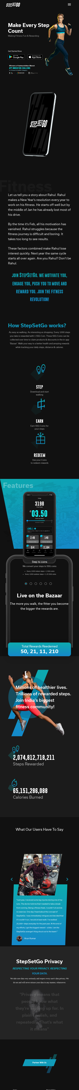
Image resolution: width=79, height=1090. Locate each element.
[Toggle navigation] (69, 4)
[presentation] (12, 879)
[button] (26, 583)
